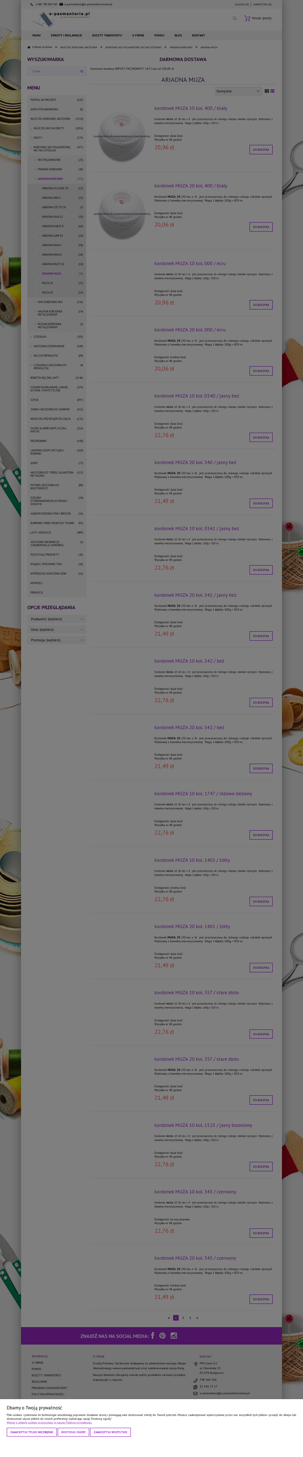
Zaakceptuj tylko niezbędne (31, 1432)
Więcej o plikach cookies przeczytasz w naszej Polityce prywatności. (49, 1422)
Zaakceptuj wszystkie (110, 1432)
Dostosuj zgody (73, 1432)
